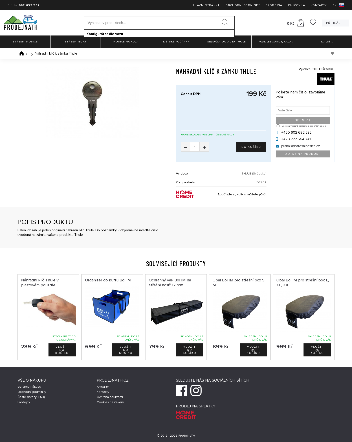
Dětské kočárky (176, 41)
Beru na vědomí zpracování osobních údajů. (304, 126)
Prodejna (274, 5)
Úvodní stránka (22, 53)
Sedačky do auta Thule (226, 41)
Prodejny (24, 402)
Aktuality (103, 387)
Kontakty (319, 5)
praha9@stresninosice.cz (300, 146)
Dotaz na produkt (302, 154)
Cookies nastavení (110, 402)
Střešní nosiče (25, 41)
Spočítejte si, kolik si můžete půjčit (242, 194)
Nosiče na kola (126, 41)
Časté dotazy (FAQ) (31, 397)
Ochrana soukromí (110, 397)
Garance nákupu (29, 387)
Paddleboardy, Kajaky (276, 41)
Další (327, 41)
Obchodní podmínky (242, 5)
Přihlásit (335, 23)
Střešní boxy (76, 41)
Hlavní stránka (206, 5)
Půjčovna (296, 5)
